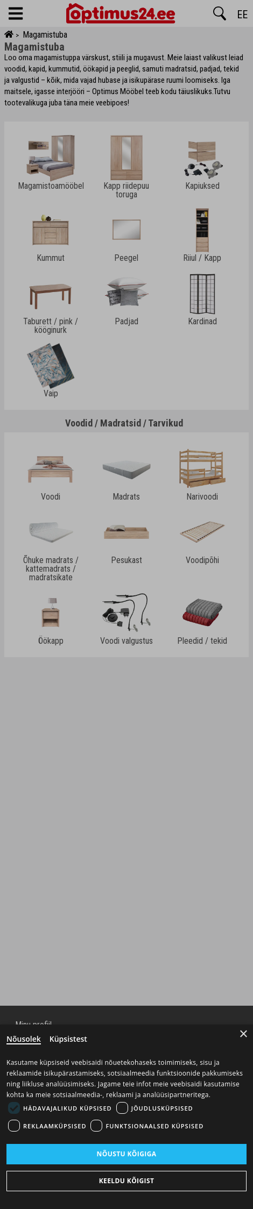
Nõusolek (23, 1039)
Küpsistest (68, 1039)
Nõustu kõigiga (127, 1153)
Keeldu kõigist (126, 1180)
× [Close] (243, 1034)
